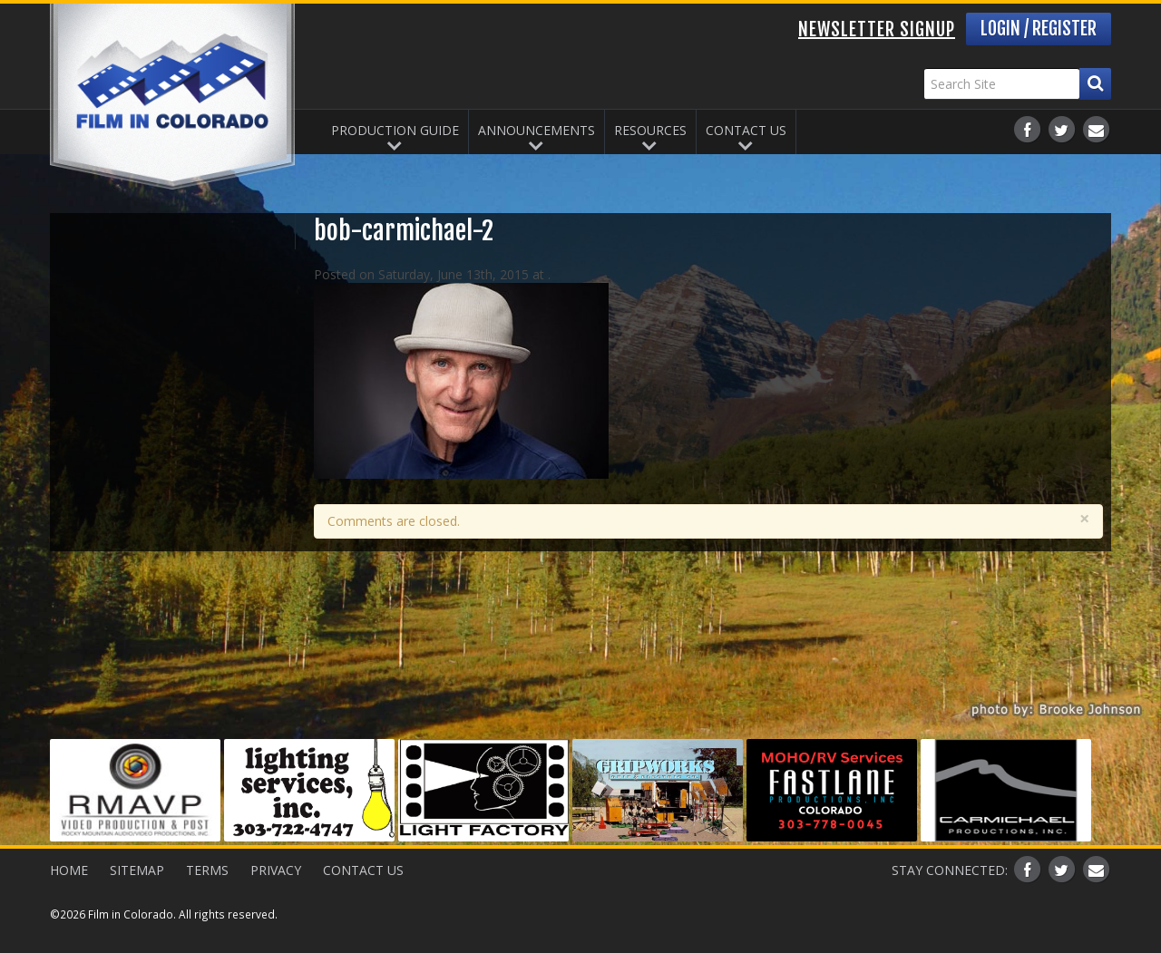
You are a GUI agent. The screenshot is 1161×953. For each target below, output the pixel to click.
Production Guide (395, 130)
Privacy (275, 870)
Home (69, 870)
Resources (650, 130)
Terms (207, 870)
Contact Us (746, 130)
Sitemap (137, 870)
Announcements (536, 130)
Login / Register (1039, 28)
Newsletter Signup (876, 29)
